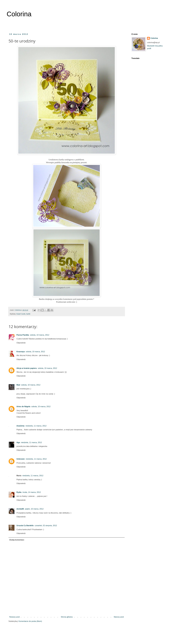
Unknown (20, 459)
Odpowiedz (21, 343)
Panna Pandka (22, 335)
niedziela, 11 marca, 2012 (35, 426)
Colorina (19, 14)
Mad (18, 385)
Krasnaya (20, 352)
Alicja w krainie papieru (26, 368)
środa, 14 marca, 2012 (31, 492)
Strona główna (67, 617)
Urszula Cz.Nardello (25, 525)
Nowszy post (14, 617)
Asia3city (20, 426)
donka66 (20, 509)
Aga (18, 442)
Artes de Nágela (23, 406)
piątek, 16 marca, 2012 (34, 509)
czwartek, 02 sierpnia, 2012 (46, 525)
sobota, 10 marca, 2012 (39, 335)
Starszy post (119, 617)
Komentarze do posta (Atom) (30, 621)
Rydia (18, 492)
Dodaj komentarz (16, 540)
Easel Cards (20, 314)
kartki (28, 314)
